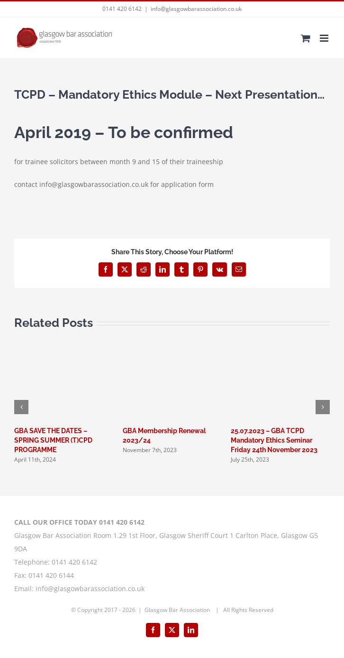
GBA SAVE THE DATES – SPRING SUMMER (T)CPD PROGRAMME (53, 440)
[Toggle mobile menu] (325, 38)
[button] (21, 407)
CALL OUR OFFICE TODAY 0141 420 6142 (79, 522)
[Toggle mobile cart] (305, 38)
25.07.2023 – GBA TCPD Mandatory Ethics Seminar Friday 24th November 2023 (274, 440)
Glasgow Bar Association (178, 610)
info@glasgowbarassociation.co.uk (196, 9)
